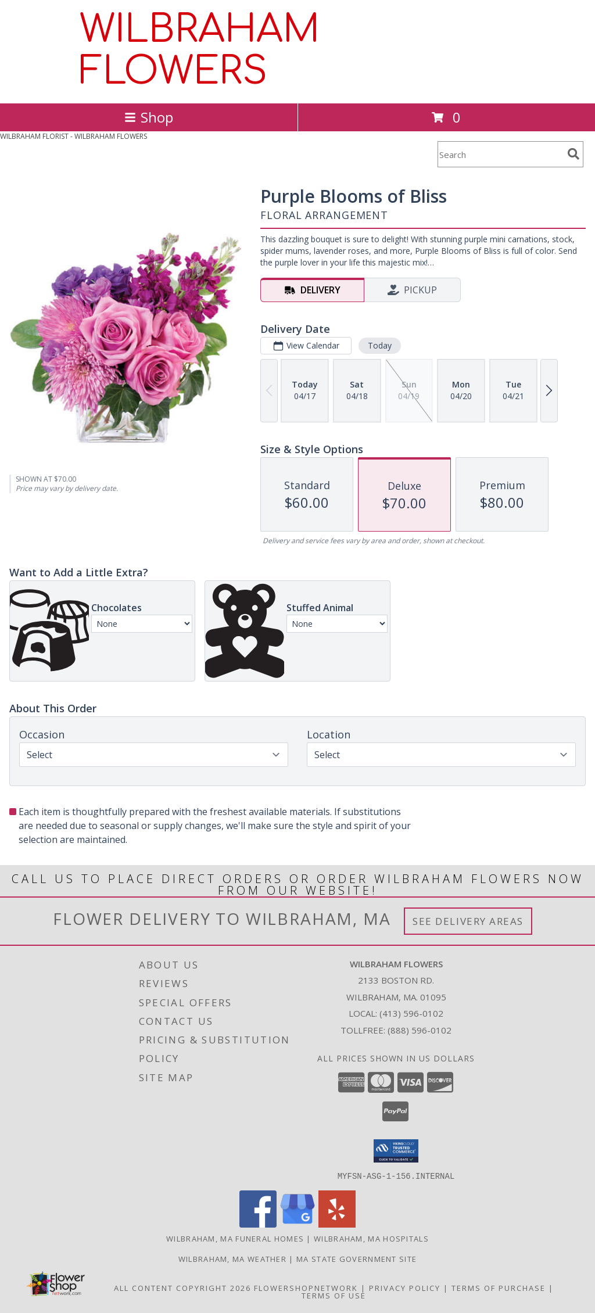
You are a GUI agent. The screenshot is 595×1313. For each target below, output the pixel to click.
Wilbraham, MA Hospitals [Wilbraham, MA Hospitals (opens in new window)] (371, 1238)
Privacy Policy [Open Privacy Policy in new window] (404, 1287)
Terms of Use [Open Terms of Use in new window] (334, 1295)
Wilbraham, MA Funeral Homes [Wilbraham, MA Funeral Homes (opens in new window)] (235, 1238)
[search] (573, 154)
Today (380, 345)
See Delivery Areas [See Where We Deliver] (468, 921)
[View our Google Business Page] (297, 1223)
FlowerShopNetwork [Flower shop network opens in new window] (306, 1287)
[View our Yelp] (337, 1223)
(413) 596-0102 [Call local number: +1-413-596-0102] (411, 1013)
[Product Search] (500, 154)
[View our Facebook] (258, 1223)
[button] (396, 1151)
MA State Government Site (356, 1258)
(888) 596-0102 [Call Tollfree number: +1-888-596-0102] (419, 1030)
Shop (148, 117)
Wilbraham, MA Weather (232, 1258)
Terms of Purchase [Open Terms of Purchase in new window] (498, 1287)
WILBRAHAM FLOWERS (200, 50)
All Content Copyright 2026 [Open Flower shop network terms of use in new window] (182, 1287)
